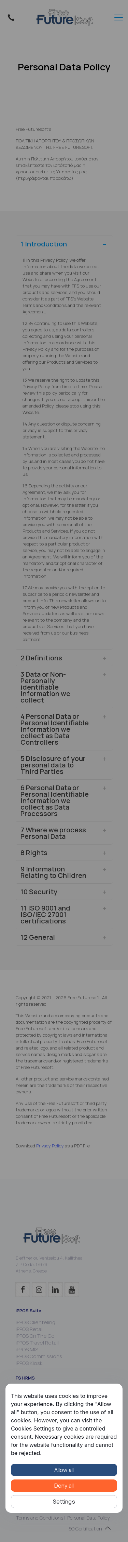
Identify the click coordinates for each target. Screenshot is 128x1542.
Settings (64, 1501)
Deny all (64, 1485)
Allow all (64, 1470)
